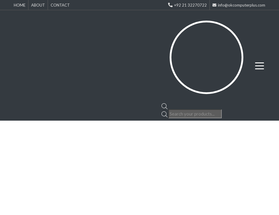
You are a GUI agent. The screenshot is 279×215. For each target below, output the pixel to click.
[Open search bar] (165, 105)
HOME (19, 5)
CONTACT (60, 5)
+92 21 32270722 (187, 5)
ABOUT (38, 5)
